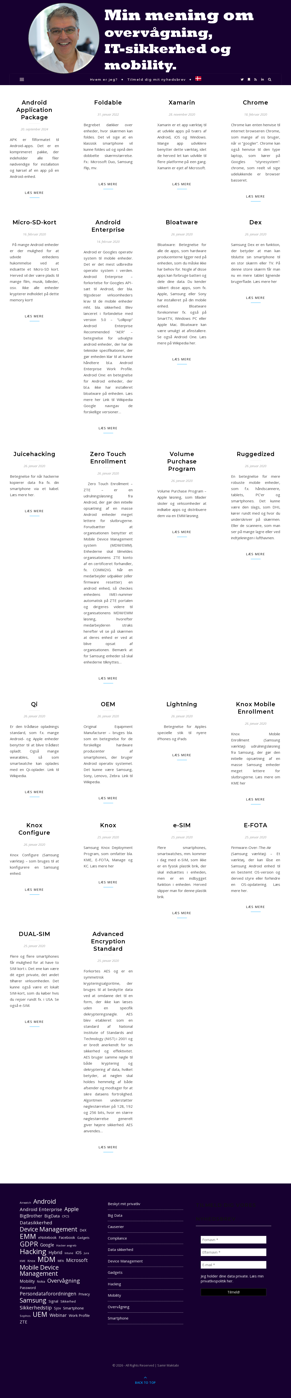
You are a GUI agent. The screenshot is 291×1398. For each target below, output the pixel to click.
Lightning (181, 704)
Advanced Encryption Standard (108, 941)
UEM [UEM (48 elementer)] (40, 1314)
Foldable (108, 102)
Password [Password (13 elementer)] (28, 1287)
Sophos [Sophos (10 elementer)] (25, 1316)
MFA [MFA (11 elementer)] (61, 1261)
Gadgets (115, 1272)
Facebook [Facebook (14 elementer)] (67, 1237)
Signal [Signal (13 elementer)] (53, 1301)
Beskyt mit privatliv (124, 1203)
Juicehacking (34, 454)
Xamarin (182, 102)
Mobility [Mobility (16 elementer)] (27, 1281)
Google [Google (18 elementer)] (47, 1245)
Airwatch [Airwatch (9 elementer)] (25, 1202)
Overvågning (118, 1306)
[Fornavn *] (233, 1240)
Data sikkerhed (120, 1249)
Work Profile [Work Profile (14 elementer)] (79, 1315)
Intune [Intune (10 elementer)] (69, 1253)
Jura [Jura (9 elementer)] (86, 1253)
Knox (108, 825)
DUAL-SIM (34, 934)
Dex (255, 222)
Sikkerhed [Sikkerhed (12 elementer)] (68, 1301)
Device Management (125, 1261)
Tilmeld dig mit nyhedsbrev (156, 79)
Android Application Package (34, 110)
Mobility (114, 1295)
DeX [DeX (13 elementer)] (83, 1230)
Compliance (117, 1238)
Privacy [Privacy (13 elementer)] (84, 1294)
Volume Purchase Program (182, 461)
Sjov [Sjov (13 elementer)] (57, 1308)
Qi (34, 704)
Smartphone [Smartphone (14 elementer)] (73, 1308)
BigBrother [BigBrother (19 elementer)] (31, 1216)
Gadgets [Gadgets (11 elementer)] (83, 1238)
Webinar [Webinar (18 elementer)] (58, 1315)
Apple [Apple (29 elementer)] (71, 1209)
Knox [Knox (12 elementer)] (31, 1261)
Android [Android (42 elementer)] (44, 1201)
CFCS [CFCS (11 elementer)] (65, 1216)
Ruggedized (256, 454)
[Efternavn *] (233, 1252)
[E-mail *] (233, 1265)
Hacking (114, 1283)
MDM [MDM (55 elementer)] (46, 1259)
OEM (108, 704)
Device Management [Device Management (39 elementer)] (48, 1229)
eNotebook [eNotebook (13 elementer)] (47, 1237)
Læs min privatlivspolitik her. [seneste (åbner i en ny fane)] (232, 1278)
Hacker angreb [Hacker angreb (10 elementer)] (66, 1245)
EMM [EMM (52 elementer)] (28, 1236)
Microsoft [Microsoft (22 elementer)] (77, 1260)
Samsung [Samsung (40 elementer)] (33, 1300)
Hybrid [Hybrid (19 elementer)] (55, 1252)
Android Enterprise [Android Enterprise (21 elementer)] (41, 1209)
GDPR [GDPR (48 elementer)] (29, 1244)
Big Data (115, 1215)
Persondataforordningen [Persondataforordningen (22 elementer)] (48, 1294)
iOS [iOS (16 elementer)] (78, 1252)
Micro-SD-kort (34, 222)
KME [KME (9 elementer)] (22, 1261)
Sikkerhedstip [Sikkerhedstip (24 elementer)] (36, 1308)
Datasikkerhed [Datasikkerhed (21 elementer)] (36, 1222)
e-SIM (182, 825)
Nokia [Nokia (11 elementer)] (41, 1281)
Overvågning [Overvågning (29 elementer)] (63, 1280)
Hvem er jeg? (104, 79)
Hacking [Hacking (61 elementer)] (33, 1251)
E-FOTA (255, 825)
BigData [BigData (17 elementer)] (52, 1216)
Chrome (255, 102)
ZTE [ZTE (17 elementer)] (23, 1322)
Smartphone (118, 1318)
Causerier (116, 1226)
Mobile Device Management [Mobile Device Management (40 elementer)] (39, 1270)
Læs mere (34, 192)
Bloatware (182, 222)
